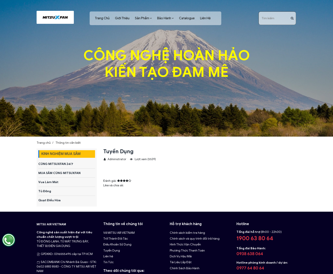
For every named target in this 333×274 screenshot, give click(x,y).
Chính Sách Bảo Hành (184, 268)
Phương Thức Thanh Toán (187, 250)
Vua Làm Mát (48, 182)
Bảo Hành (164, 18)
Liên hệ (108, 256)
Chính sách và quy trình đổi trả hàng (195, 238)
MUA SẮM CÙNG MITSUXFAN (59, 173)
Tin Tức (108, 262)
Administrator (115, 159)
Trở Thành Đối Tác (115, 238)
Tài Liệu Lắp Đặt (181, 262)
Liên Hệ (205, 18)
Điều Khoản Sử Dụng (117, 244)
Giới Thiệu (122, 18)
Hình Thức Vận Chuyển (185, 244)
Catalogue (187, 18)
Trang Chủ (102, 18)
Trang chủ (44, 143)
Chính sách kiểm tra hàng (187, 233)
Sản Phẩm (142, 18)
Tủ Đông (44, 191)
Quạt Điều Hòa (49, 200)
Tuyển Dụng (111, 250)
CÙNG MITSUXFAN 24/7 (55, 164)
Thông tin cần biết (68, 143)
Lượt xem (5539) (143, 159)
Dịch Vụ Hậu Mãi (181, 256)
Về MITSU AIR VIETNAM (119, 233)
